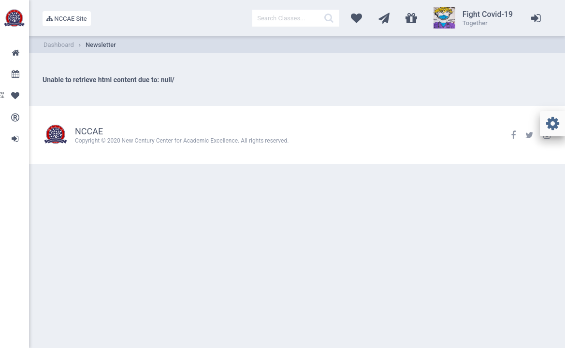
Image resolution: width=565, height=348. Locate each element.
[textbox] (295, 18)
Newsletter (101, 44)
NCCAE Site (66, 18)
